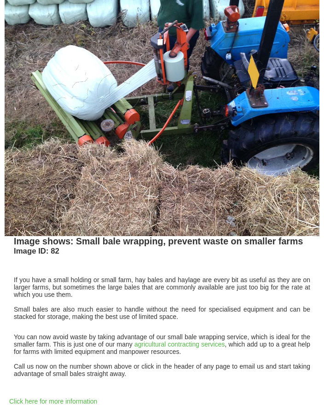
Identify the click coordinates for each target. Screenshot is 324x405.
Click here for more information (53, 401)
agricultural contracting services (179, 344)
